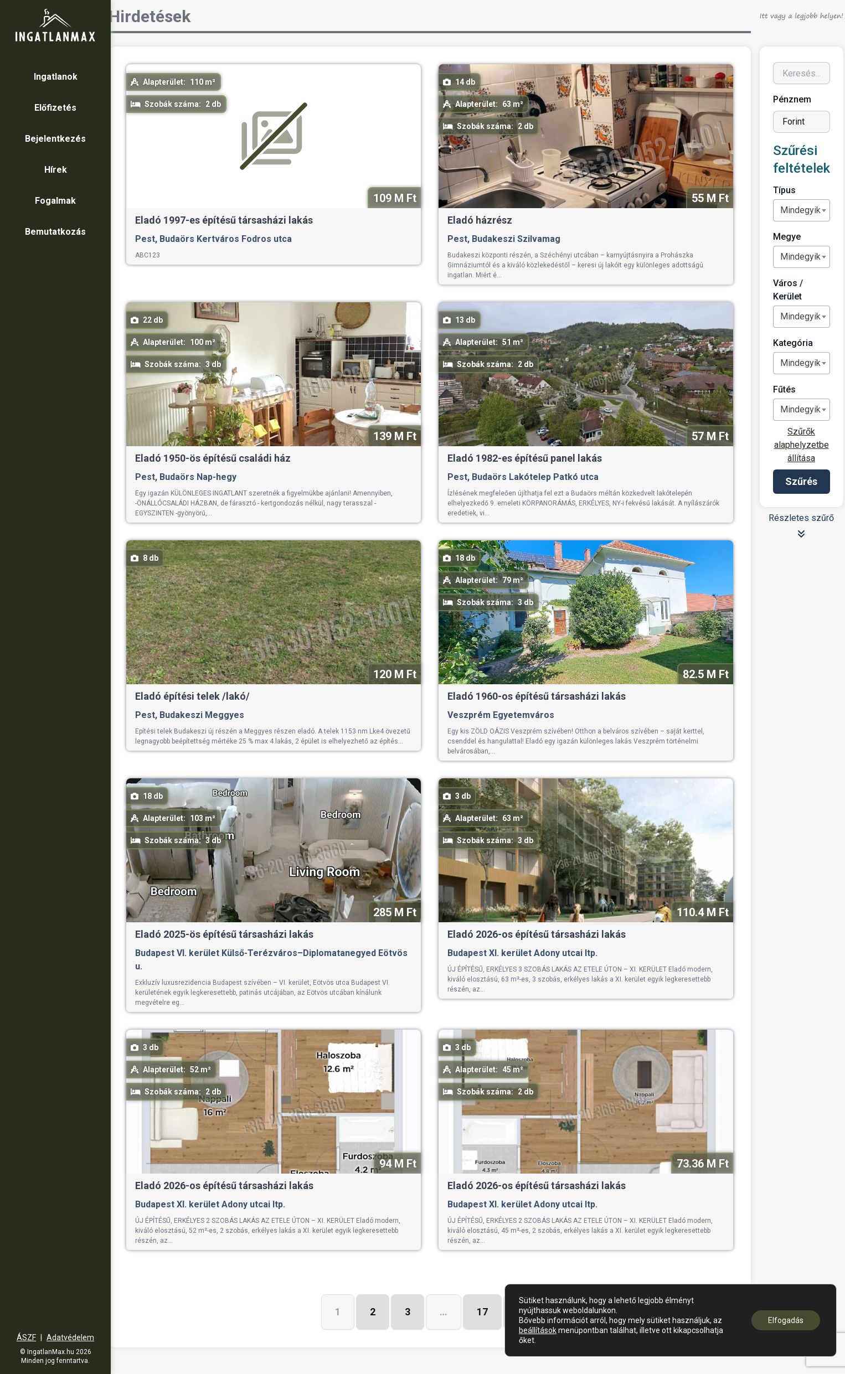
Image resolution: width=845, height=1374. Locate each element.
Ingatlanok (56, 76)
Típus (784, 190)
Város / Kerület (788, 290)
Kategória (793, 343)
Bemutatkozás (55, 231)
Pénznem (792, 99)
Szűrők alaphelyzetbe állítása (801, 444)
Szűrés (801, 481)
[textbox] (800, 210)
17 (482, 1312)
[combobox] (801, 210)
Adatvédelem (70, 1337)
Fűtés (784, 389)
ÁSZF (26, 1337)
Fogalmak (55, 200)
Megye (787, 236)
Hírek (55, 169)
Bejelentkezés (55, 138)
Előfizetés (55, 107)
